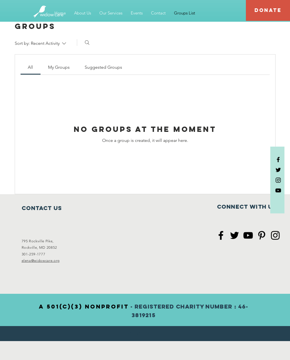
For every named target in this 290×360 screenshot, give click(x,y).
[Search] (87, 42)
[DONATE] (268, 10)
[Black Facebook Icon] (278, 159)
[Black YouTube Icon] (278, 190)
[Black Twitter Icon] (278, 169)
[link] (30, 67)
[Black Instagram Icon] (278, 180)
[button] (82, 13)
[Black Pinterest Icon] (262, 235)
